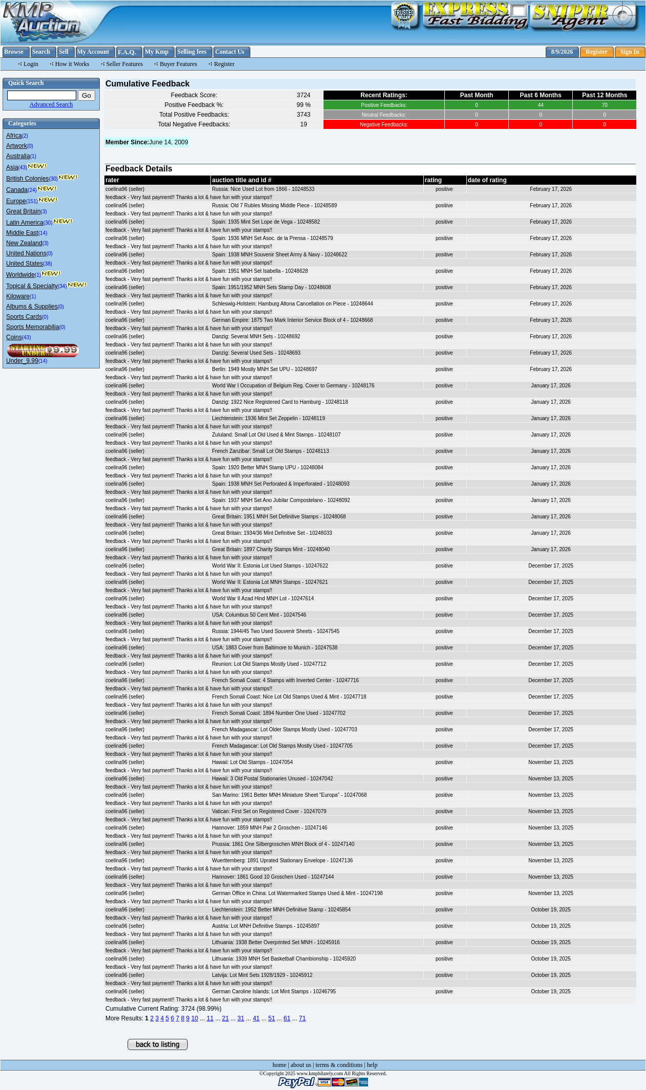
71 (302, 1018)
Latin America (25, 222)
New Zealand (24, 243)
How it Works (72, 64)
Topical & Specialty (32, 286)
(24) (32, 190)
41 (256, 1018)
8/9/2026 (562, 51)
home (280, 1065)
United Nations (26, 253)
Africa (14, 135)
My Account (93, 51)
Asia (12, 167)
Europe (16, 201)
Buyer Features (178, 64)
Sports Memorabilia (32, 327)
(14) (43, 233)
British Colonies (27, 178)
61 (287, 1018)
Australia (18, 156)
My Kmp (156, 51)
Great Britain (23, 211)
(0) (30, 146)
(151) (32, 201)
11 (210, 1018)
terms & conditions (338, 1065)
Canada (17, 189)
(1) (33, 156)
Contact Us (229, 51)
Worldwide (20, 274)
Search (41, 51)
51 (271, 1018)
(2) (25, 136)
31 (241, 1018)
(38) (47, 264)
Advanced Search (51, 104)
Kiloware (18, 296)
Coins (14, 337)
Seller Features (124, 64)
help (372, 1065)
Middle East (22, 232)
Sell (64, 51)
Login (31, 64)
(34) (62, 286)
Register (597, 51)
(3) (43, 211)
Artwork (16, 145)
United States (24, 263)
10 (194, 1018)
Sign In (629, 51)
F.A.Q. (127, 52)
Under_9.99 (22, 360)
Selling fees (191, 51)
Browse (14, 51)
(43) (22, 167)
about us (301, 1065)
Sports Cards (24, 316)
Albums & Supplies (32, 306)
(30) (53, 179)
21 (225, 1018)
